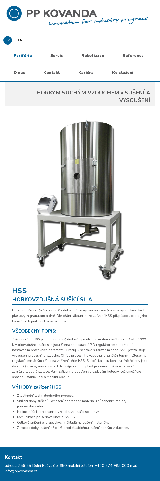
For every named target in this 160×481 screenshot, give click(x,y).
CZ (7, 40)
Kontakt (52, 72)
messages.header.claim (80, 16)
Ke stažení (122, 72)
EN (20, 40)
